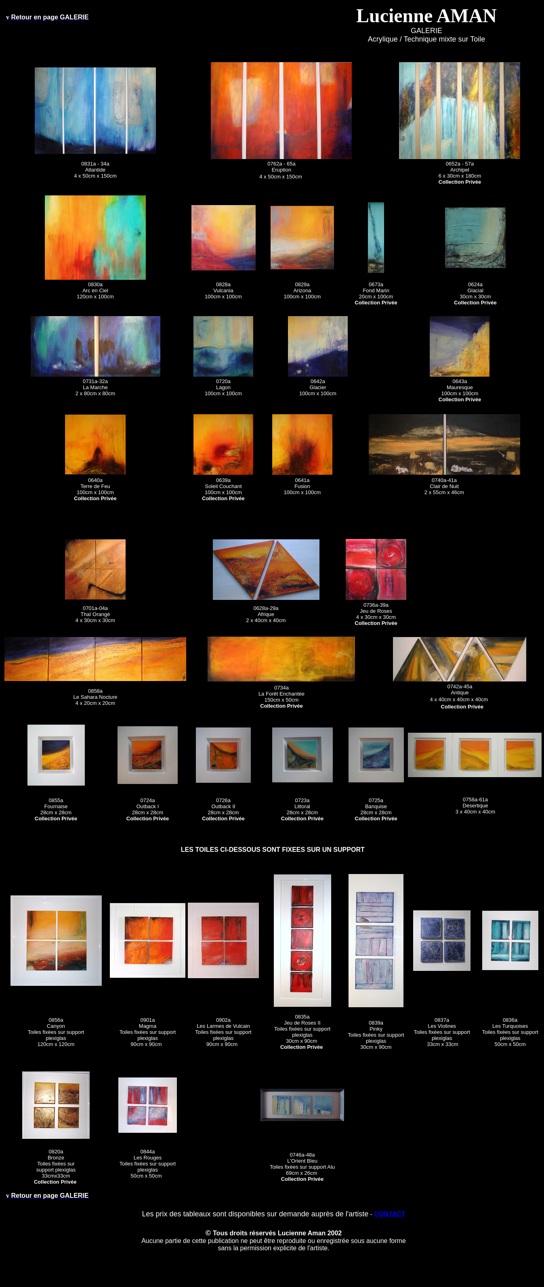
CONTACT (389, 1214)
